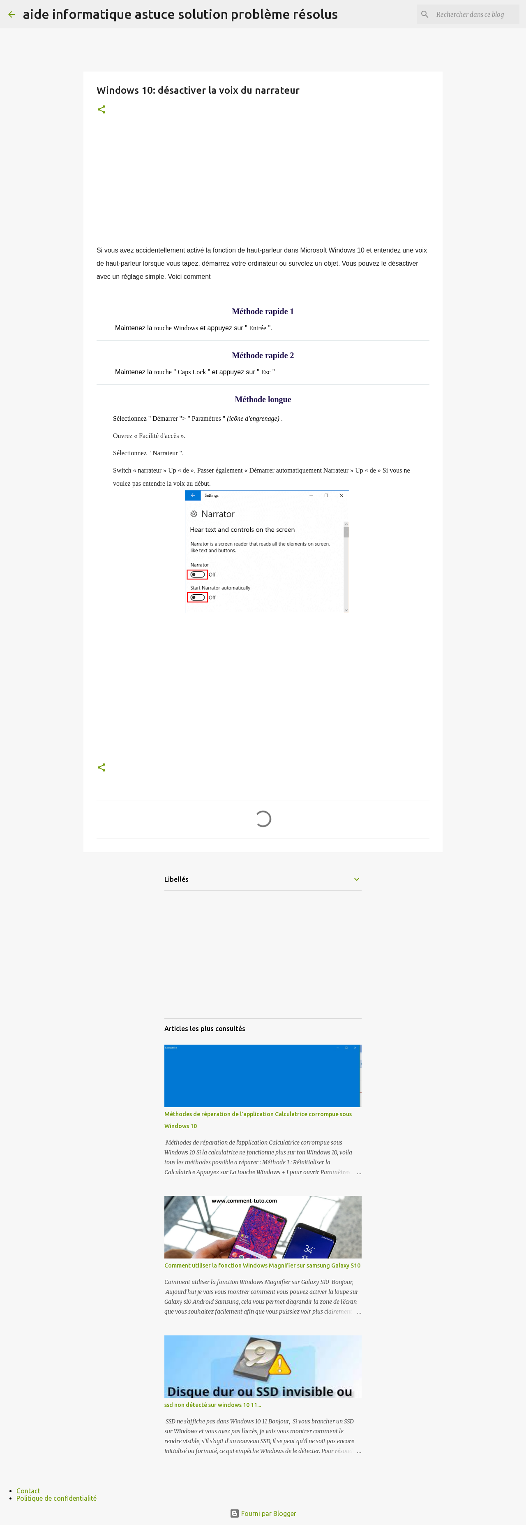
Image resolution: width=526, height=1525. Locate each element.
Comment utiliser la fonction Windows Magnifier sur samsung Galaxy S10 (262, 1265)
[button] (101, 110)
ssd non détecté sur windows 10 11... (212, 1405)
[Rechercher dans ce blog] (476, 14)
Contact (28, 1491)
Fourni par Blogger (263, 1513)
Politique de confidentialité (56, 1498)
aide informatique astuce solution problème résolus (180, 14)
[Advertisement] (263, 186)
